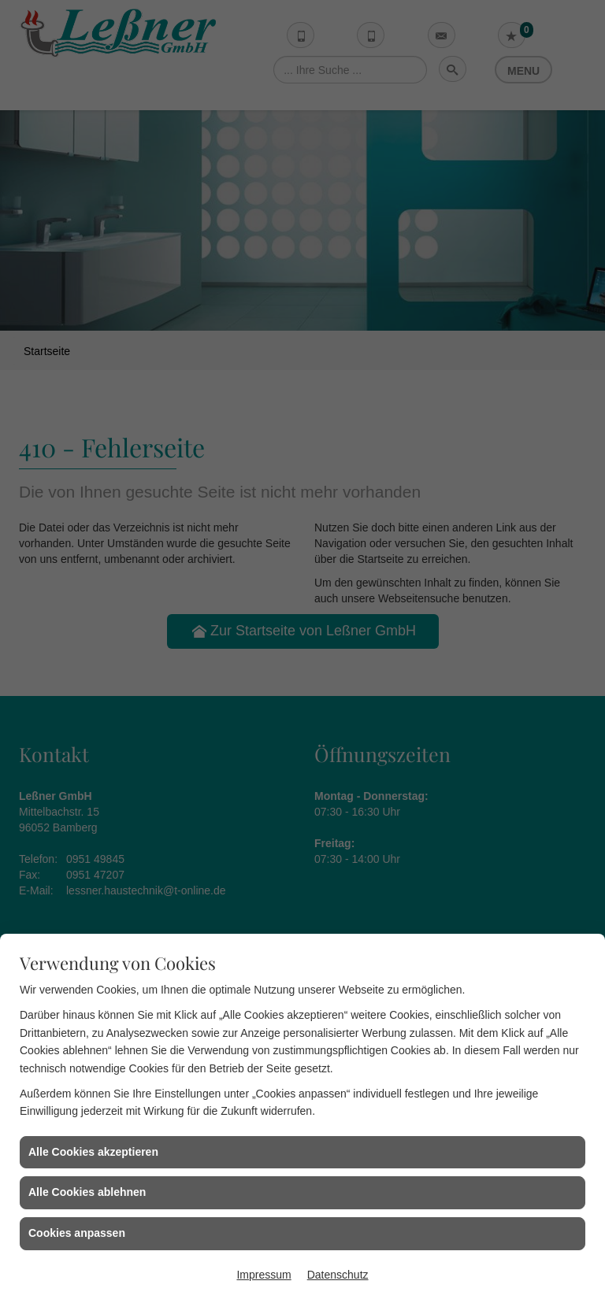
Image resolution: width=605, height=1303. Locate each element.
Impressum (263, 1274)
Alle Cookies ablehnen (87, 1192)
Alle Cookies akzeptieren (93, 1152)
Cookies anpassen (76, 1233)
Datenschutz (338, 1274)
